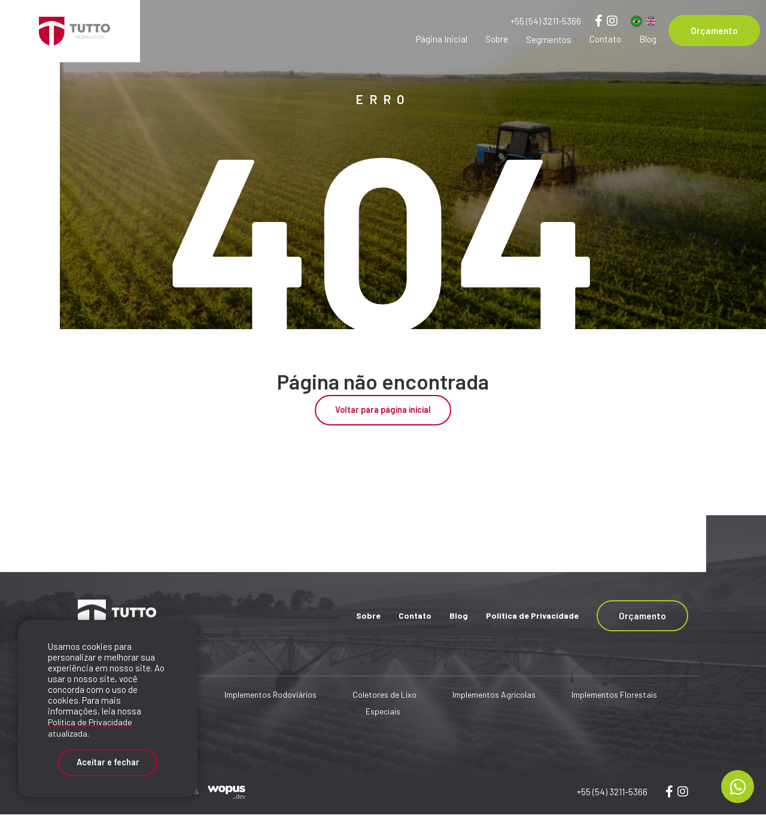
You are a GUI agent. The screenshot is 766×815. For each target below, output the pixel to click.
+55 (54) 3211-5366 (545, 21)
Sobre (496, 39)
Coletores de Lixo (384, 696)
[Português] (636, 21)
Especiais (383, 712)
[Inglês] (650, 21)
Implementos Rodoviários (270, 696)
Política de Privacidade (532, 616)
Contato (605, 39)
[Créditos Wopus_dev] (226, 791)
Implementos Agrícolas (494, 696)
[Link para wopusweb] (682, 791)
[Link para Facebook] (599, 20)
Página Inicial (441, 39)
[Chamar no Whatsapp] (737, 786)
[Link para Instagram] (612, 20)
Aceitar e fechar (108, 760)
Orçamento (714, 30)
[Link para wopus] (669, 791)
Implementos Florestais (614, 696)
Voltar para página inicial (383, 410)
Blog (647, 39)
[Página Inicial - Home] (70, 31)
